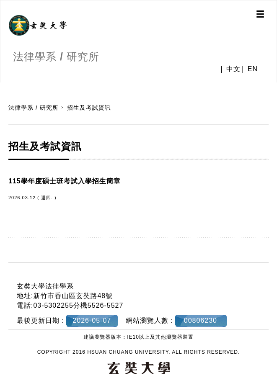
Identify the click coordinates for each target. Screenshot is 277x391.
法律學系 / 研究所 (33, 107)
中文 (233, 68)
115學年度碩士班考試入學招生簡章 (64, 181)
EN (253, 68)
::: (3, 86)
